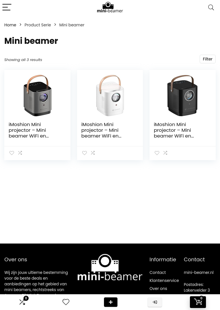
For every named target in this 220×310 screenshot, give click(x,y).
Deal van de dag (111, 302)
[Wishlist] (65, 302)
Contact (158, 272)
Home (10, 25)
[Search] (211, 7)
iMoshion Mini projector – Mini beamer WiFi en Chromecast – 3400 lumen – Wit (105, 136)
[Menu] (7, 7)
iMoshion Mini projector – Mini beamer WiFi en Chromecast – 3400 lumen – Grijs (32, 136)
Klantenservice (164, 280)
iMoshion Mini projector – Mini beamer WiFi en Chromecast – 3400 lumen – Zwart (178, 136)
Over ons (158, 288)
